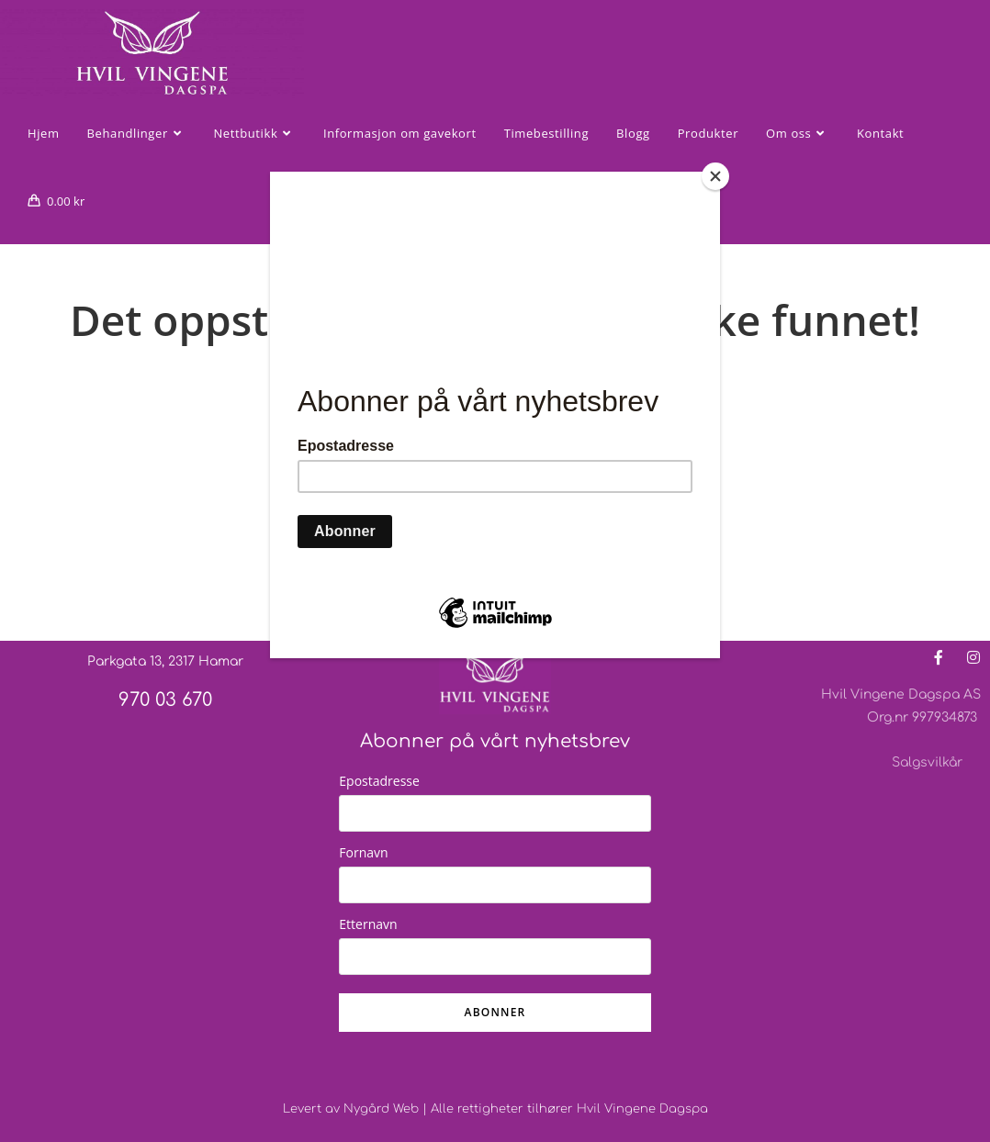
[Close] (715, 176)
